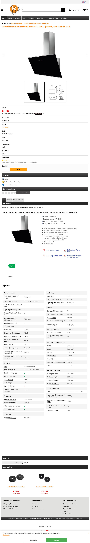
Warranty (66, 506)
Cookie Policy (6, 535)
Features (9, 199)
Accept (56, 540)
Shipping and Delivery (11, 506)
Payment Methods (10, 509)
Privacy (65, 511)
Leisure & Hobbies (53, 18)
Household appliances (14, 18)
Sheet (4, 200)
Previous (3, 55)
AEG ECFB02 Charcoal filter (16, 487)
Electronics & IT (41, 18)
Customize (33, 540)
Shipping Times (9, 504)
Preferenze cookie (45, 526)
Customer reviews (39, 509)
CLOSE (88, 533)
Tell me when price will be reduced (15, 182)
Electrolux (5, 127)
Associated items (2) (18, 199)
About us (36, 504)
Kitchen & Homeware (28, 18)
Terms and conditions (69, 504)
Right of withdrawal (69, 509)
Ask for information (10, 185)
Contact (36, 506)
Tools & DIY (64, 18)
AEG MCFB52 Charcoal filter (44, 487)
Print (6, 179)
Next (86, 55)
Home (4, 18)
